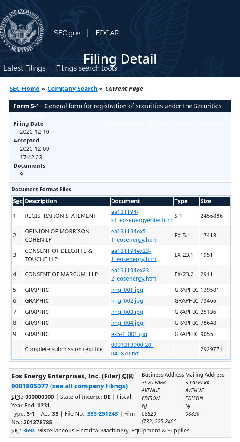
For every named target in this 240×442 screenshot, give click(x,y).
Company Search (73, 88)
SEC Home (25, 88)
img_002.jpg (127, 300)
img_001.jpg (127, 290)
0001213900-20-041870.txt (132, 349)
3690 (29, 430)
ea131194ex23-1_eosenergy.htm (134, 255)
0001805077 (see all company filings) (69, 385)
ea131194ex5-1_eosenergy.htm (134, 235)
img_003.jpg (127, 312)
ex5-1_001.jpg (129, 334)
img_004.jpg (127, 322)
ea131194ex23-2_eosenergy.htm (134, 274)
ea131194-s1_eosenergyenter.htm (142, 216)
